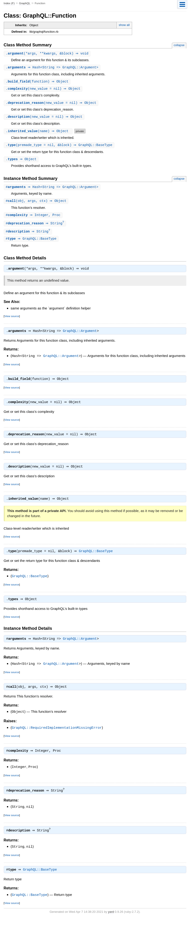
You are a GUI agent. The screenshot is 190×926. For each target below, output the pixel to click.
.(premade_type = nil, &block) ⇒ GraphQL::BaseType (59, 146)
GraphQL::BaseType (97, 558)
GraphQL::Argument (81, 335)
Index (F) (9, 3)
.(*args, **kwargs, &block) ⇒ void (48, 53)
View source (11, 319)
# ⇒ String (35, 226)
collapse (179, 45)
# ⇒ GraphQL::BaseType (32, 242)
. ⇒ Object (22, 161)
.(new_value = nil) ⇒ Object (44, 89)
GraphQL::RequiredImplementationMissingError (57, 735)
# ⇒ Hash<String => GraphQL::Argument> (53, 189)
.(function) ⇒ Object (38, 82)
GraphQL (24, 3)
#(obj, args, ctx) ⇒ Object (37, 203)
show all (124, 25)
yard (111, 919)
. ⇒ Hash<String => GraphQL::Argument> (53, 68)
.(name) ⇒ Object (39, 132)
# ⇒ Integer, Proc (34, 217)
